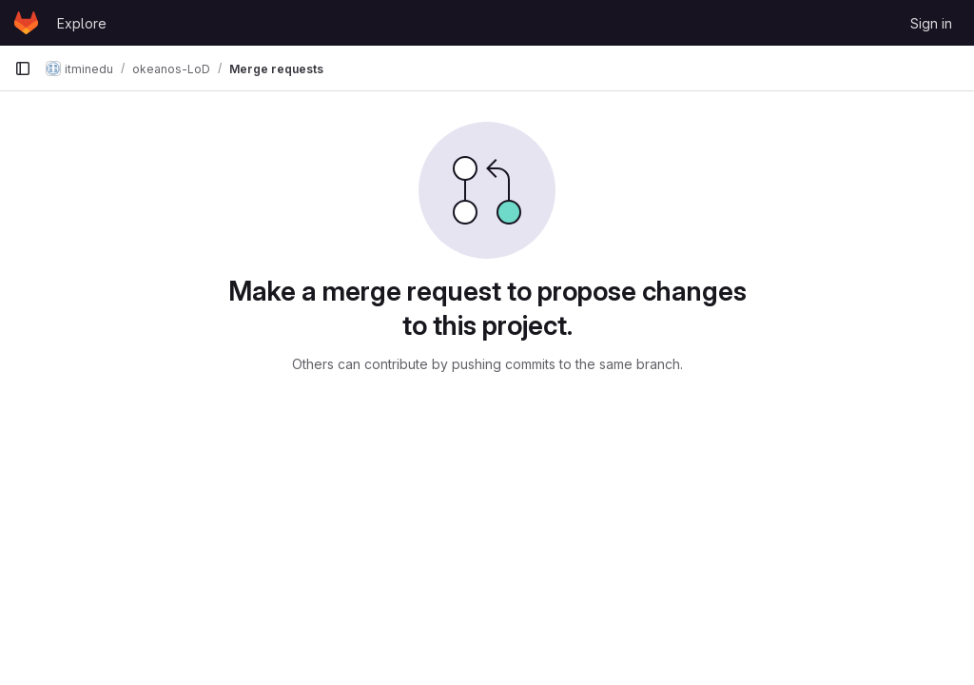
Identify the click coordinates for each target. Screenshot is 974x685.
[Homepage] (26, 23)
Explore (82, 23)
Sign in (931, 23)
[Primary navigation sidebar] (23, 68)
